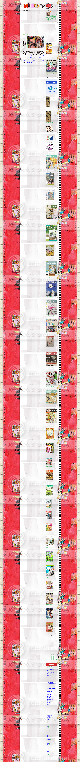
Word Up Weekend (49, 677)
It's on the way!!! (49, 671)
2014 (47, 730)
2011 (47, 734)
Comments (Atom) (29, 62)
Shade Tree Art (49, 705)
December (48, 704)
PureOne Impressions (50, 703)
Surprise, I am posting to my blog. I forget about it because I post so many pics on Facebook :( (51, 684)
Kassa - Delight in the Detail (51, 688)
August (48, 740)
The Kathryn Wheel (49, 713)
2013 (47, 731)
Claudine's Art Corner (50, 676)
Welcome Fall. (48, 679)
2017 (47, 726)
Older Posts (42, 60)
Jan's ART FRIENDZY (50, 682)
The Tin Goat (49, 716)
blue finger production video (28, 11)
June (48, 743)
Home (34, 60)
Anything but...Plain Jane (50, 672)
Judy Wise (48, 686)
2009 (47, 755)
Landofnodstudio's (49, 691)
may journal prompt (27, 34)
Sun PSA (48, 721)
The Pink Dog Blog (49, 715)
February (48, 751)
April (48, 748)
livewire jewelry (49, 694)
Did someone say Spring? (50, 717)
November (48, 736)
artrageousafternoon (49, 674)
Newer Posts (24, 60)
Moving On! (48, 702)
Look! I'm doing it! (49, 719)
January (48, 752)
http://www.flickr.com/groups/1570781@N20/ (35, 55)
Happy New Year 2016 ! (50, 673)
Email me (47, 28)
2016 (47, 727)
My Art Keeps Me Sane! (50, 698)
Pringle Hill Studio (49, 701)
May (48, 744)
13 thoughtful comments (37, 57)
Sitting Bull (48, 697)
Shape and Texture (49, 675)
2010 (47, 754)
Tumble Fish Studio (49, 718)
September (48, 739)
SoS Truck (48, 706)
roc (52, 11)
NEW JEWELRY (49, 695)
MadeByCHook (49, 696)
